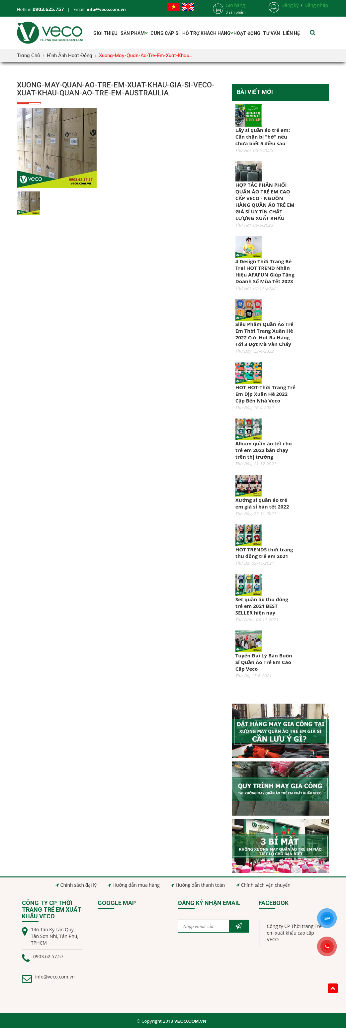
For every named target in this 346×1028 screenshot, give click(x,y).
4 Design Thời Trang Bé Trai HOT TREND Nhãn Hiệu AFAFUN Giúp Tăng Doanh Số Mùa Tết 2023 (265, 271)
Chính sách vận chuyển (265, 885)
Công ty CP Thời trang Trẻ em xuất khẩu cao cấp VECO (294, 933)
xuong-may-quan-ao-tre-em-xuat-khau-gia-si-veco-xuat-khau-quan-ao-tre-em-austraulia (116, 89)
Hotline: (25, 9)
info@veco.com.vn (55, 976)
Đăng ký (290, 5)
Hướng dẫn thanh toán (200, 885)
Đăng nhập (316, 5)
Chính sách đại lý (78, 885)
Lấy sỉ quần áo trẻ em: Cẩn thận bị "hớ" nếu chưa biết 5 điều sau (262, 137)
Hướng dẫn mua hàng (136, 885)
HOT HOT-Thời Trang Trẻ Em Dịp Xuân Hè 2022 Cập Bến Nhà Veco (265, 394)
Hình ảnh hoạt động (69, 55)
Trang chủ (28, 55)
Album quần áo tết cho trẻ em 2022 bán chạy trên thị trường (263, 450)
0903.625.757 (48, 9)
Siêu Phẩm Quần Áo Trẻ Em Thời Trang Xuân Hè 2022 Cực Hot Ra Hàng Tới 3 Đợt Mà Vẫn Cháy (264, 334)
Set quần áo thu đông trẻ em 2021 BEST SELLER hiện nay (261, 606)
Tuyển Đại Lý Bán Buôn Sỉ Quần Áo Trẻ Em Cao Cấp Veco (263, 662)
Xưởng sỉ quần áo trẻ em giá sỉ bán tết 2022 (262, 503)
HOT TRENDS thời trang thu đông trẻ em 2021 (264, 552)
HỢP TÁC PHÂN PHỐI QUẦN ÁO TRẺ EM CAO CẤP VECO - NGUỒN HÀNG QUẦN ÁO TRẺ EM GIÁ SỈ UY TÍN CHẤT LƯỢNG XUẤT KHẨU (265, 201)
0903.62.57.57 (48, 956)
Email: (99, 9)
